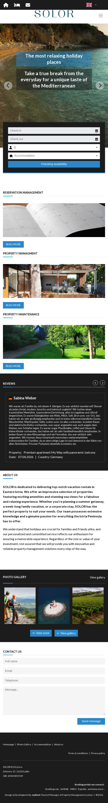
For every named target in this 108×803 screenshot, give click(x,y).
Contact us (12, 651)
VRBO (73, 789)
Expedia (82, 789)
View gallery (97, 577)
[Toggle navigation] (101, 15)
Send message (91, 721)
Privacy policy (98, 753)
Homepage (9, 744)
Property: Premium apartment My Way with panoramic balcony (52, 452)
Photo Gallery (24, 744)
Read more (13, 244)
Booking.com (52, 789)
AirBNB (64, 789)
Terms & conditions (78, 753)
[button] (8, 85)
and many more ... (96, 789)
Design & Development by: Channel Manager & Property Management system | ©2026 (54, 795)
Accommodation (43, 744)
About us (58, 744)
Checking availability (54, 164)
